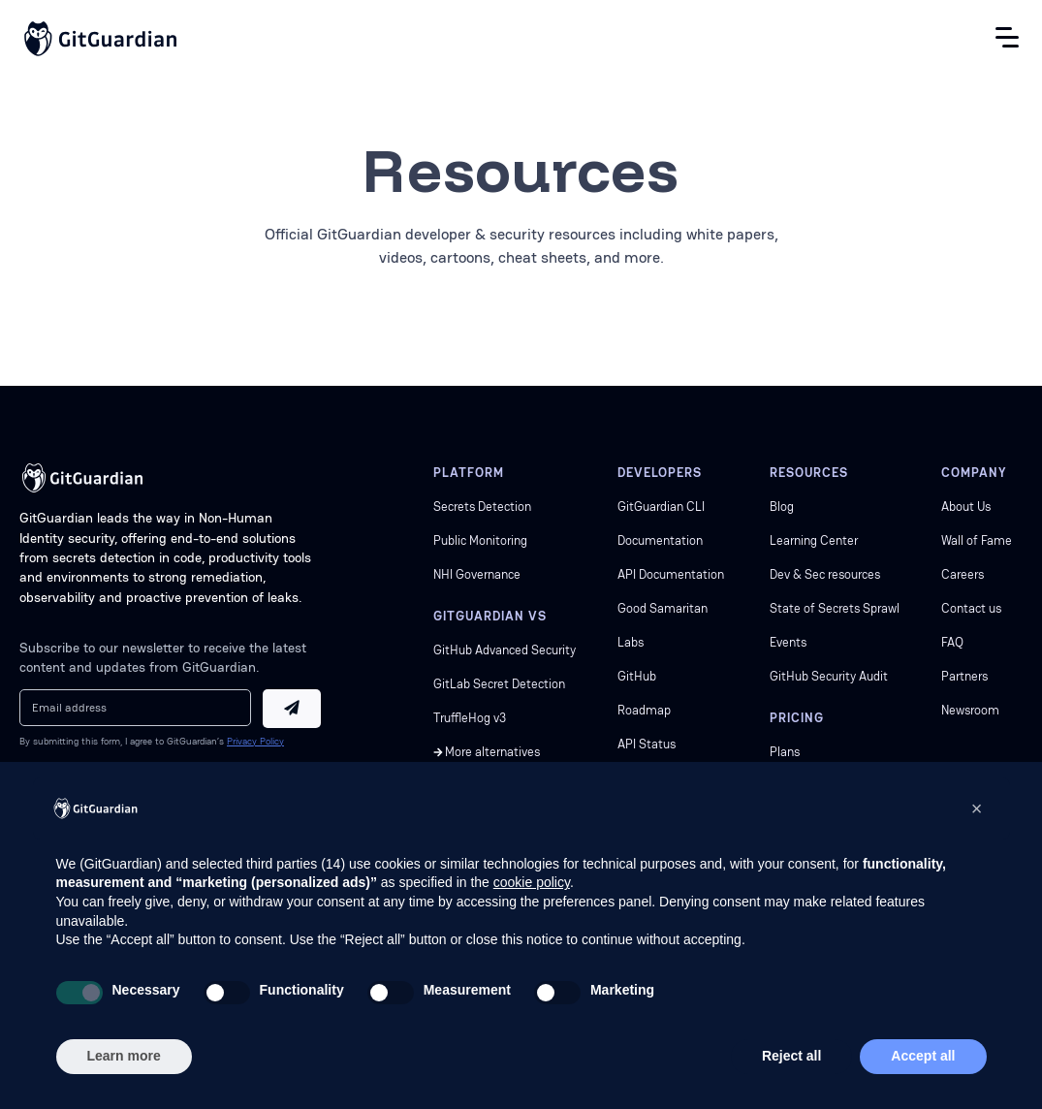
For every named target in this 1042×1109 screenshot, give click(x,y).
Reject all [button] (791, 1055)
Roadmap (644, 710)
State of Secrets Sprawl (835, 608)
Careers (962, 574)
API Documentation (670, 574)
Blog (782, 506)
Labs (630, 642)
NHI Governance (477, 574)
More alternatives (492, 752)
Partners (964, 676)
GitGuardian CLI (661, 506)
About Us (966, 506)
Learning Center (814, 540)
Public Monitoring (480, 540)
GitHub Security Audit (829, 676)
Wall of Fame (976, 540)
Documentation (660, 540)
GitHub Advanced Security (504, 650)
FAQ (952, 642)
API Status (646, 744)
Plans (785, 752)
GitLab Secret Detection (499, 684)
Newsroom (970, 710)
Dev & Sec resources (825, 574)
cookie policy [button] (531, 882)
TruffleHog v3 (470, 718)
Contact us (971, 608)
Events (788, 642)
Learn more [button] (124, 1055)
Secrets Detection (482, 506)
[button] (977, 808)
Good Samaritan (662, 608)
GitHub (636, 676)
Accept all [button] (923, 1055)
